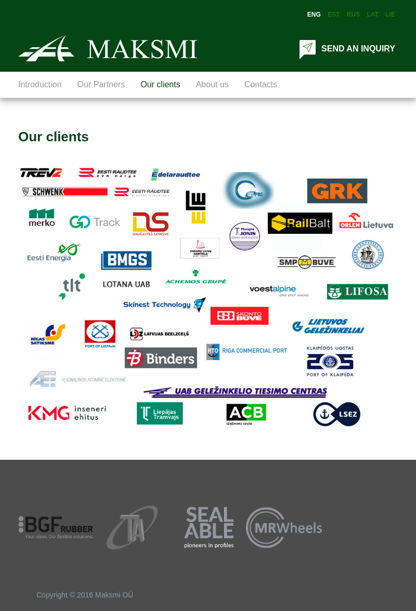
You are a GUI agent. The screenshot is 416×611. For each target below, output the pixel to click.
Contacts (260, 84)
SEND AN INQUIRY (346, 48)
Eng (314, 14)
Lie (390, 14)
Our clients (160, 84)
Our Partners (101, 84)
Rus (353, 14)
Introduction (40, 84)
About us (212, 84)
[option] (56, 527)
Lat (373, 14)
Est (334, 14)
